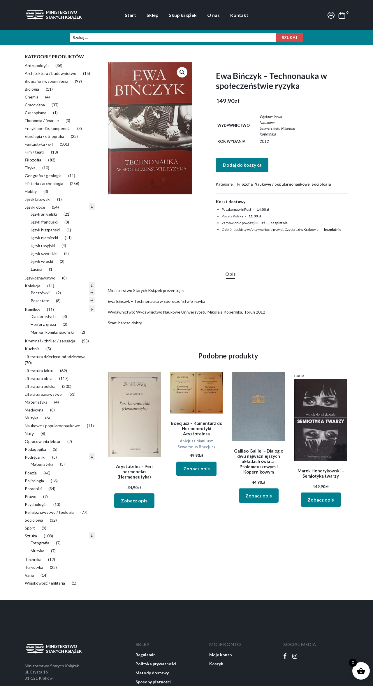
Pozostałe (40, 300)
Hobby (31, 191)
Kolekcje (33, 285)
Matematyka (36, 402)
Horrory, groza (43, 324)
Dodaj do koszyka (242, 165)
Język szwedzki (44, 253)
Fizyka (30, 167)
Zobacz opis (134, 500)
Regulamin (146, 654)
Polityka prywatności (156, 663)
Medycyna (34, 409)
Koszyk (216, 663)
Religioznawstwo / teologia (49, 512)
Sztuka (31, 535)
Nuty (29, 433)
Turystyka (34, 567)
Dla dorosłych (43, 316)
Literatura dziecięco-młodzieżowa (55, 356)
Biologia (32, 89)
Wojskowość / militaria (45, 583)
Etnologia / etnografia (44, 136)
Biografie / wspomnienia (46, 81)
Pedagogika (35, 449)
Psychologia (36, 504)
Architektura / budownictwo (50, 73)
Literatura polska (40, 386)
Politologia (34, 480)
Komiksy (32, 309)
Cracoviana (35, 104)
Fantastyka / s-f (39, 144)
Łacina (36, 269)
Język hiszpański (45, 229)
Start (130, 15)
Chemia (31, 96)
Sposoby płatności (153, 681)
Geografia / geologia (43, 175)
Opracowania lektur (43, 441)
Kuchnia (32, 348)
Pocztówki (40, 292)
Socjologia (34, 520)
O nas (213, 15)
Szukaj (289, 37)
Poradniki (33, 488)
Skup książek (183, 15)
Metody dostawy (152, 672)
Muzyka (31, 417)
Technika (33, 559)
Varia (29, 575)
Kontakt (239, 15)
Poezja (31, 472)
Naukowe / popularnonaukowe (52, 425)
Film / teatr (34, 151)
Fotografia (40, 542)
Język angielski (44, 214)
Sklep (153, 15)
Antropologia (37, 65)
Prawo (30, 496)
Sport (30, 527)
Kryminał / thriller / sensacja (50, 340)
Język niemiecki (44, 237)
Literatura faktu (39, 370)
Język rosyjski (43, 245)
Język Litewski (37, 199)
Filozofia (33, 159)
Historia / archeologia (44, 183)
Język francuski (44, 221)
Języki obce (35, 207)
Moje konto (220, 654)
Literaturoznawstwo (43, 394)
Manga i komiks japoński (52, 332)
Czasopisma (35, 112)
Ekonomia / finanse (42, 120)
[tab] (230, 274)
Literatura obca (38, 378)
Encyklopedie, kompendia (48, 128)
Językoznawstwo (40, 277)
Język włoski (42, 261)
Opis (230, 274)
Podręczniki (35, 457)
